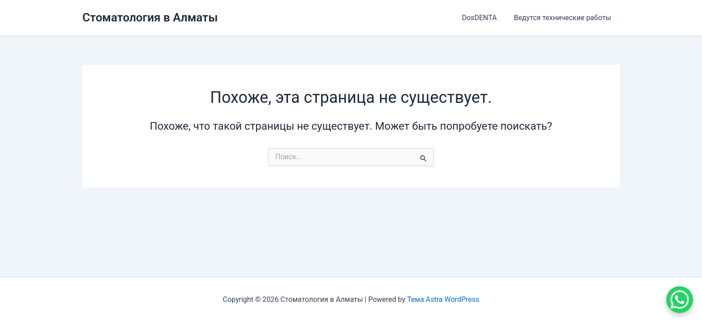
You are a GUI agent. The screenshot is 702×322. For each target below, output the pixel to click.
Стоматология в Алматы (150, 17)
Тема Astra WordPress (443, 299)
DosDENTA (483, 17)
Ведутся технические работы (563, 17)
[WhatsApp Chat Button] (679, 299)
